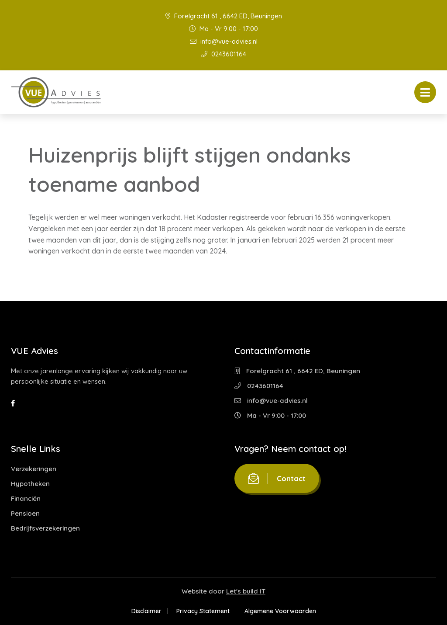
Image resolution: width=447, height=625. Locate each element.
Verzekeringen (33, 469)
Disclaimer (146, 611)
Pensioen (25, 513)
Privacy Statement (203, 611)
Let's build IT (245, 591)
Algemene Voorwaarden (280, 611)
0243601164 (223, 54)
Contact (277, 478)
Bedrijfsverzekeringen (45, 528)
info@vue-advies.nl (224, 41)
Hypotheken (30, 483)
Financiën (26, 498)
